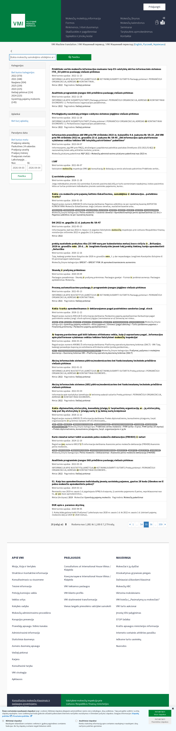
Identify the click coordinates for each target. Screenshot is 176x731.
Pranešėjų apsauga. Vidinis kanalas (30, 626)
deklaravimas (57, 210)
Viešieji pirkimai (22, 92)
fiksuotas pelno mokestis (80, 450)
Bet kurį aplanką (19, 121)
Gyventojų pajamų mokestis (25, 100)
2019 (70, 497)
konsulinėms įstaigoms (102, 424)
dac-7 (54, 351)
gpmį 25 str (107, 322)
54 (141, 524)
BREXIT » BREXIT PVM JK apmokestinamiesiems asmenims (108, 262)
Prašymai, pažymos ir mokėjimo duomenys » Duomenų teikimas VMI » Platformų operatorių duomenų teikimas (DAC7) (106, 352)
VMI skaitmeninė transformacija (80, 599)
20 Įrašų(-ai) (59, 524)
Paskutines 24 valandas (23, 146)
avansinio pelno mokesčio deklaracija (102, 450)
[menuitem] (83, 18)
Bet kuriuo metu (19, 140)
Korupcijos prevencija (23, 619)
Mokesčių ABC (123, 586)
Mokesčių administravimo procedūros (31, 613)
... (137, 524)
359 (160, 524)
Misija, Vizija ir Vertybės (24, 566)
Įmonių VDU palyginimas (128, 613)
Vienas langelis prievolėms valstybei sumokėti (87, 606)
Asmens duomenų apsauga (26, 646)
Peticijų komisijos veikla (24, 593)
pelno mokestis (92, 210)
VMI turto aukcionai (126, 606)
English (138, 44)
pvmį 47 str (67, 424)
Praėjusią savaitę (20, 149)
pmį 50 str (113, 210)
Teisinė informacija (22, 586)
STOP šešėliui (123, 619)
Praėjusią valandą (20, 143)
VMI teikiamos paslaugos (77, 586)
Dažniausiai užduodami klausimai (133, 579)
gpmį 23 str (86, 322)
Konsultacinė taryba (22, 666)
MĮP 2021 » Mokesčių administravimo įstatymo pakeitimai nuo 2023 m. (114, 153)
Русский (147, 44)
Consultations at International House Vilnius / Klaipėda (87, 568)
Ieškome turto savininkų (128, 639)
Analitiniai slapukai (85, 721)
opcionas (68, 322)
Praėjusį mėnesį (19, 153)
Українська (159, 44)
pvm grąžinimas (151, 424)
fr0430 (55, 450)
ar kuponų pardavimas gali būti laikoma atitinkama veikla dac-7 (79, 351)
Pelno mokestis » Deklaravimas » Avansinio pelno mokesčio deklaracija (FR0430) (117, 452)
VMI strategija (19, 672)
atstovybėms (139, 424)
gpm (61, 322)
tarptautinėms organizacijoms (122, 424)
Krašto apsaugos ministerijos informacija (137, 626)
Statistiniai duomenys (23, 639)
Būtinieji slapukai (12, 721)
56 (151, 524)
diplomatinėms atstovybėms (83, 424)
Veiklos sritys (18, 599)
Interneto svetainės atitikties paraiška (136, 633)
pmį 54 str (139, 210)
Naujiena (18, 82)
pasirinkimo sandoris (137, 322)
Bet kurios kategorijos (22, 72)
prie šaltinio (103, 210)
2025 (16, 85)
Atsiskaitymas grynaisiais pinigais (133, 573)
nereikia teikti (155, 450)
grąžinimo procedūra (60, 427)
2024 (16, 95)
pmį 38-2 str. (133, 450)
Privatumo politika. (21, 716)
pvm (54, 424)
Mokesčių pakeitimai (133, 497)
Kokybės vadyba (20, 606)
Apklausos (17, 679)
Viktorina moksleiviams (128, 593)
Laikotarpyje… (19, 159)
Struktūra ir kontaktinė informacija (30, 573)
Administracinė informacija (26, 633)
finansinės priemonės (121, 322)
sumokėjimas (80, 210)
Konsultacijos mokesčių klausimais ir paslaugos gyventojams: (31, 702)
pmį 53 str (130, 210)
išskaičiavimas (69, 210)
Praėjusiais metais (20, 156)
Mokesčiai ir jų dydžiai (127, 566)
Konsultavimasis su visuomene (28, 579)
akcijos (55, 322)
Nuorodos (121, 646)
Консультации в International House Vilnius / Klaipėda (87, 578)
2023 (16, 89)
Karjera (15, 659)
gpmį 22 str (77, 322)
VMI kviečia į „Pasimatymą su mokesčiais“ (138, 599)
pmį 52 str (121, 210)
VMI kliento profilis (73, 593)
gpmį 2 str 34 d (97, 322)
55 (146, 524)
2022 (16, 76)
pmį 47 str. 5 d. (143, 450)
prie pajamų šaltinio (151, 210)
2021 (16, 79)
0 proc (60, 424)
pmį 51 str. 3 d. (121, 450)
